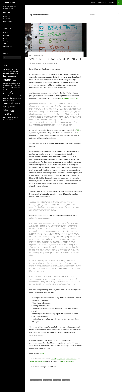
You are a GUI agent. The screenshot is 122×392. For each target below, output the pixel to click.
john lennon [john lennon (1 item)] (13, 92)
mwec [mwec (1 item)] (5, 98)
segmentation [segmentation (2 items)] (9, 103)
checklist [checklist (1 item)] (5, 83)
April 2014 (6, 16)
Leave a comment (51, 63)
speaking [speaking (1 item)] (17, 103)
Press (5, 38)
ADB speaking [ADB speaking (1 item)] (9, 69)
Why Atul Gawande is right (55, 59)
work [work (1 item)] (11, 119)
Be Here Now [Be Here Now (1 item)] (7, 73)
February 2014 (7, 21)
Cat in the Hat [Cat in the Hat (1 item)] (16, 80)
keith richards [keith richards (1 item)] (12, 94)
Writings (112, 2)
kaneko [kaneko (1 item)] (5, 94)
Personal (6, 35)
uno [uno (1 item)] (19, 115)
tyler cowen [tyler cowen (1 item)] (15, 115)
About (93, 2)
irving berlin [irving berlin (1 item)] (6, 92)
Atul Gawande (36, 380)
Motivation (6, 33)
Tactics (40, 55)
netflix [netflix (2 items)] (9, 98)
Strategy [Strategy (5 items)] (8, 110)
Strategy (32, 55)
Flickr (42, 353)
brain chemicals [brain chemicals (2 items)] (9, 76)
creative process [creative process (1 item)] (7, 85)
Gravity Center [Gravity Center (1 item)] (7, 90)
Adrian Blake (9, 2)
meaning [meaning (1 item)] (12, 96)
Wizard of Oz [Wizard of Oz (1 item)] (6, 119)
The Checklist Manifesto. (68, 98)
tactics (66, 380)
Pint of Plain (102, 2)
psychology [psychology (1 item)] (18, 98)
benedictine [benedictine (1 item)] (14, 73)
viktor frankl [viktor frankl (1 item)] (6, 117)
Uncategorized (7, 46)
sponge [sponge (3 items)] (7, 106)
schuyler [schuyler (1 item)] (11, 100)
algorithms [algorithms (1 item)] (16, 69)
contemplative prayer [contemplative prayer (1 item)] (14, 83)
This (78, 130)
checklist (47, 380)
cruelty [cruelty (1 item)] (15, 85)
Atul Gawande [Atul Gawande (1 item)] (14, 71)
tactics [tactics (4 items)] (7, 114)
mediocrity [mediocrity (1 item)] (18, 96)
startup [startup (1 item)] (13, 106)
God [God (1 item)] (19, 87)
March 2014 (7, 19)
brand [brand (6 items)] (7, 80)
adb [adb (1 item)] (4, 69)
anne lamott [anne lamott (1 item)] (6, 71)
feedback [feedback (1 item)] (15, 87)
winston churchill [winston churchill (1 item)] (15, 117)
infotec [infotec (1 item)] (14, 90)
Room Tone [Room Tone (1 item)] (6, 100)
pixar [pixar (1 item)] (13, 98)
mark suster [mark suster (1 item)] (6, 96)
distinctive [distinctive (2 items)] (7, 87)
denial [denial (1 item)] (18, 85)
